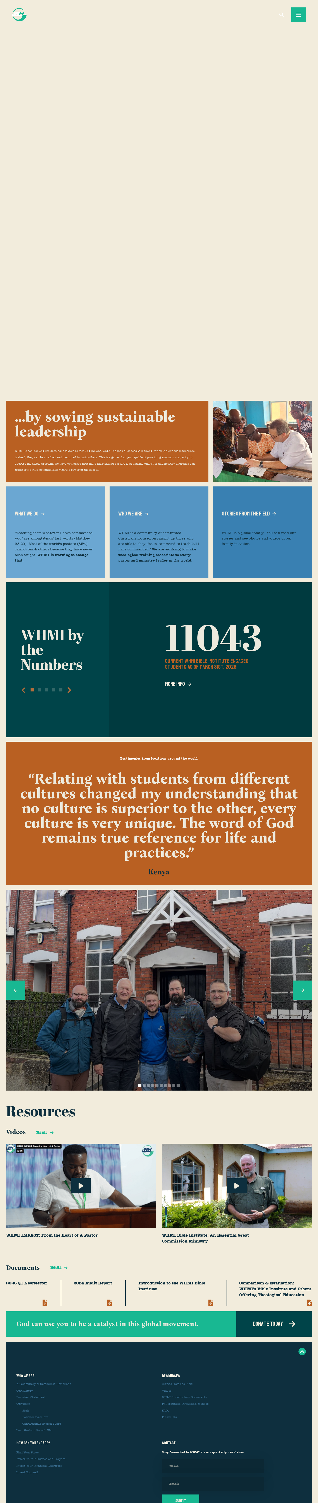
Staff (25, 1410)
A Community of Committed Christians (43, 1384)
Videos (166, 1391)
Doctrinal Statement (30, 1397)
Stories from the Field (177, 1384)
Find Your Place (27, 1452)
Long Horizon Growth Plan (34, 1430)
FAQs (165, 1410)
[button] (23, 690)
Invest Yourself (27, 1472)
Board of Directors (35, 1417)
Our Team (23, 1404)
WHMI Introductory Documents (184, 1397)
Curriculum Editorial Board (41, 1423)
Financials (169, 1417)
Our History (24, 1391)
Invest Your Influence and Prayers (40, 1459)
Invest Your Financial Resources (39, 1466)
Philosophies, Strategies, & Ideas (185, 1404)
